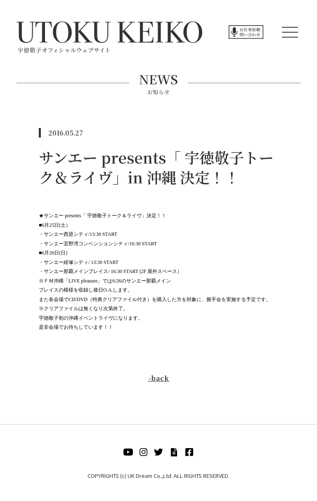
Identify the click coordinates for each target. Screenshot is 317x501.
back (158, 378)
